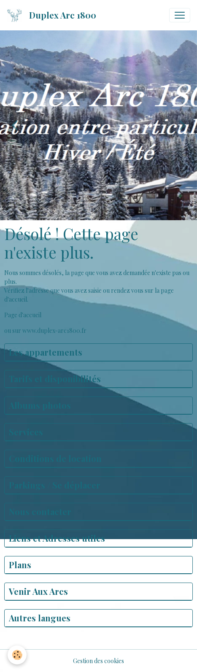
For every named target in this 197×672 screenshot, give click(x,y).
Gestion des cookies (98, 661)
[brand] (53, 15)
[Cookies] (17, 654)
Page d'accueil (22, 315)
